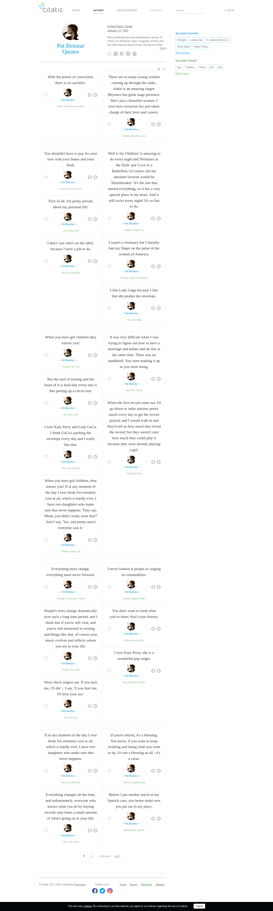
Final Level (79, 884)
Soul (76, 414)
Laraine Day (196, 40)
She (129, 320)
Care (68, 272)
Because (76, 272)
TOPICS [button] (76, 10)
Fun (142, 230)
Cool (68, 782)
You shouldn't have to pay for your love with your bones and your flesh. (70, 159)
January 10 (114, 30)
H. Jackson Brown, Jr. (217, 40)
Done (127, 640)
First (76, 230)
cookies (87, 906)
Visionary (143, 278)
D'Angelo (181, 40)
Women (126, 136)
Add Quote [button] (146, 884)
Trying (139, 390)
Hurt (70, 717)
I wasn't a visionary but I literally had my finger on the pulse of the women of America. (134, 248)
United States (115, 26)
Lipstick (141, 830)
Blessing (140, 782)
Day (63, 468)
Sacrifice (68, 106)
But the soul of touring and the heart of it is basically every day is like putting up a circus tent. (70, 385)
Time (132, 390)
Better (126, 830)
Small (76, 842)
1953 (125, 30)
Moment (76, 782)
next (117, 856)
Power (60, 106)
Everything (70, 598)
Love (62, 189)
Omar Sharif (183, 46)
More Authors (183, 52)
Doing (132, 782)
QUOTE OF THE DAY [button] (127, 10)
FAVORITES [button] (156, 10)
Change (60, 598)
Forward (81, 598)
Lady (138, 320)
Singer (128, 26)
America (133, 278)
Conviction (79, 106)
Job (63, 272)
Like (134, 320)
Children (128, 230)
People (65, 670)
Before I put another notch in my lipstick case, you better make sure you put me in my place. (134, 800)
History (134, 640)
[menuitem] (159, 69)
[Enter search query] (190, 10)
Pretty (70, 230)
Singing (134, 598)
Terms (122, 884)
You (77, 366)
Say (75, 717)
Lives (143, 136)
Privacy (133, 884)
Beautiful (135, 136)
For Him (78, 189)
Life (65, 230)
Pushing (75, 468)
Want (141, 640)
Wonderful (133, 682)
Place (133, 830)
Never (142, 598)
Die (65, 717)
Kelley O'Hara (201, 46)
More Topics (182, 73)
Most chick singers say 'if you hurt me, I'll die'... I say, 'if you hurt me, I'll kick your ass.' (70, 688)
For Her (69, 189)
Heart (136, 230)
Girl (73, 366)
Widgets (160, 884)
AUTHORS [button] (98, 10)
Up (64, 414)
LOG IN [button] (230, 10)
